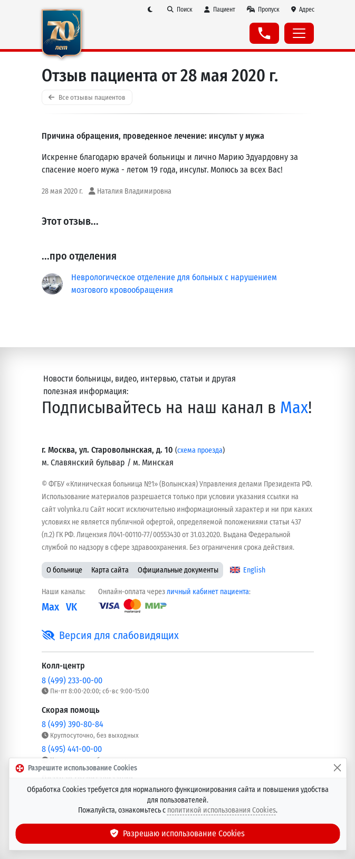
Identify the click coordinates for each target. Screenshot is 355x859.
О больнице (64, 570)
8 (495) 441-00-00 (72, 749)
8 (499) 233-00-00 (72, 680)
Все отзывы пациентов (87, 97)
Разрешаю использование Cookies (177, 833)
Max (294, 407)
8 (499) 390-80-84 (72, 724)
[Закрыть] (337, 768)
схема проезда (200, 450)
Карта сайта (110, 570)
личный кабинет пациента (208, 591)
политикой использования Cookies (221, 810)
